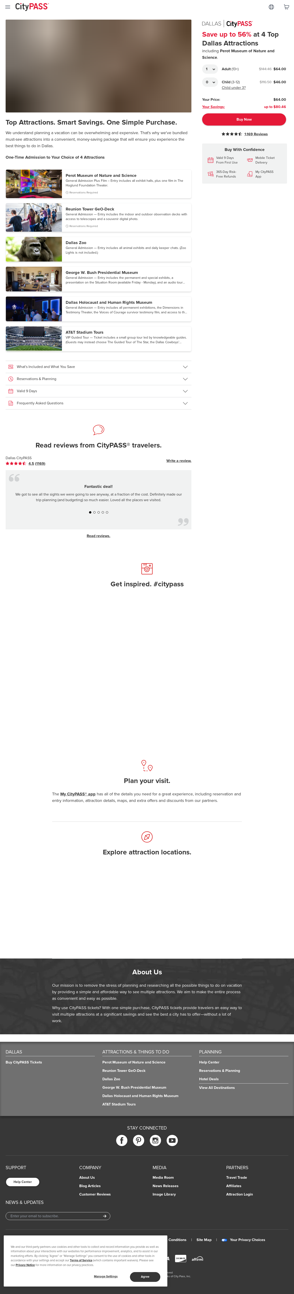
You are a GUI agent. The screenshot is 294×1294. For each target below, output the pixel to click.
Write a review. (178, 460)
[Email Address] (58, 1216)
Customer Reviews (95, 1194)
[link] (25, 463)
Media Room (163, 1177)
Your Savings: (213, 107)
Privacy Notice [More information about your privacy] (25, 1265)
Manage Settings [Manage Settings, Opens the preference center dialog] (106, 1276)
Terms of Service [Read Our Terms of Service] (81, 1260)
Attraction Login (239, 1194)
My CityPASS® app (78, 794)
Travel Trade (236, 1177)
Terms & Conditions (170, 1240)
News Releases (166, 1186)
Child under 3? (234, 87)
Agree (145, 1277)
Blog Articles (90, 1186)
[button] (98, 183)
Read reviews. (98, 536)
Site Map (204, 1240)
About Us (87, 1177)
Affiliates (233, 1186)
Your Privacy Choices (243, 1240)
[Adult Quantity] (210, 69)
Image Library (164, 1194)
